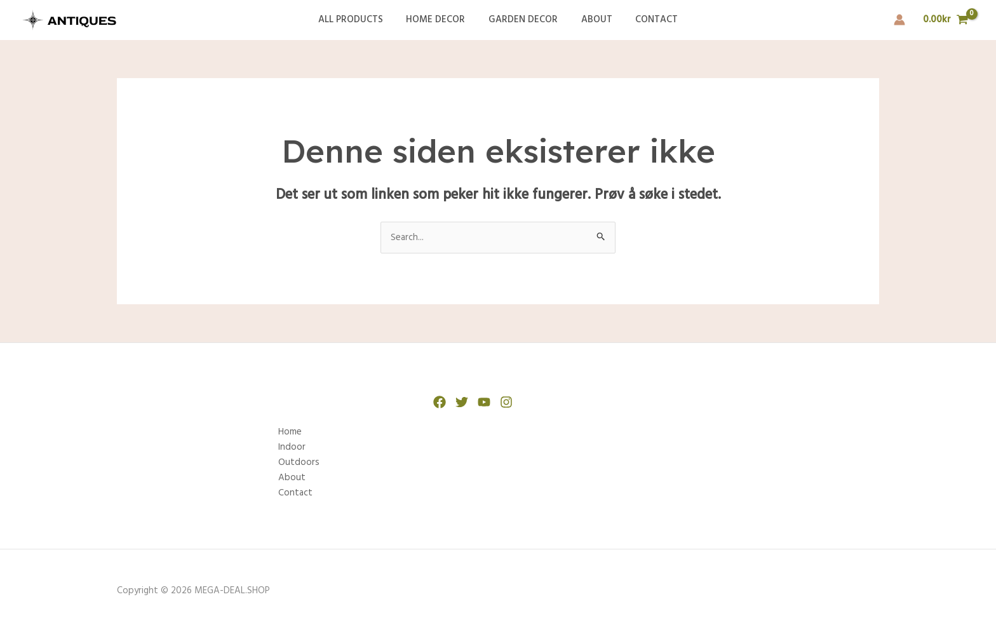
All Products (358, 19)
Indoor (292, 447)
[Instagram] (506, 402)
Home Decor (439, 19)
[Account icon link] (899, 19)
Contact (648, 19)
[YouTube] (484, 402)
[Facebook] (439, 402)
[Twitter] (461, 402)
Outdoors (299, 462)
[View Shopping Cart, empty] (946, 20)
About (592, 19)
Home (290, 432)
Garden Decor (523, 19)
